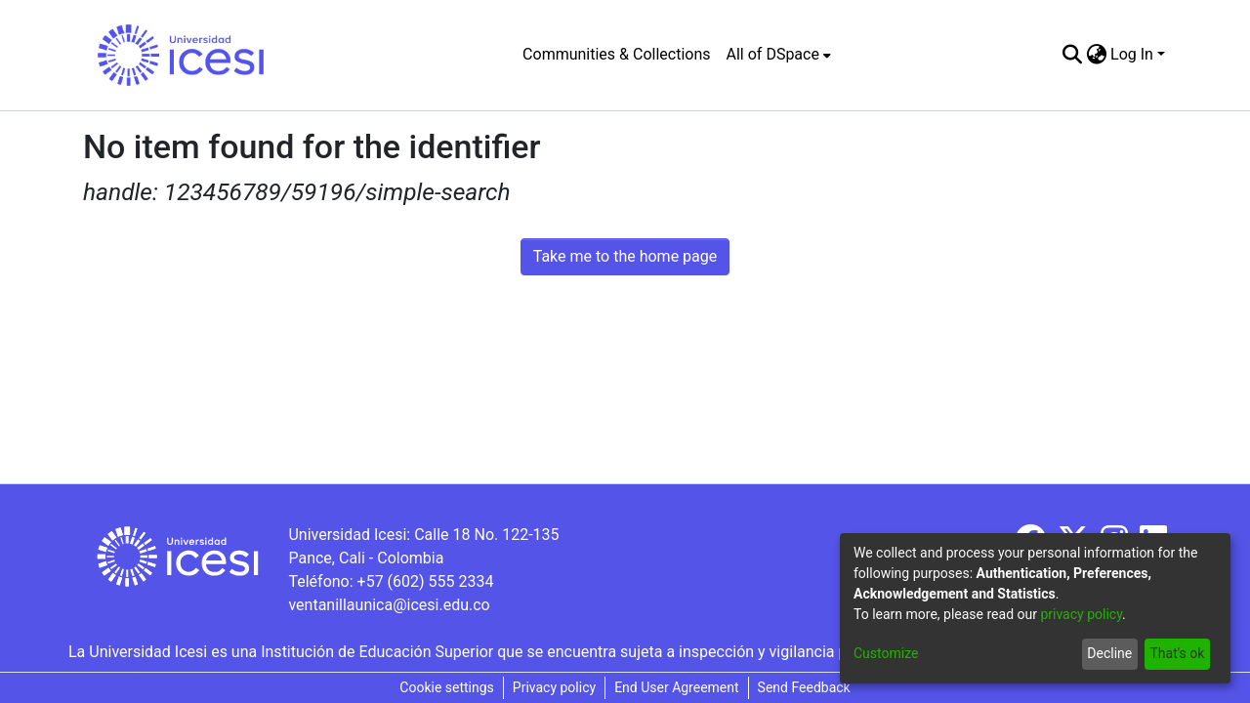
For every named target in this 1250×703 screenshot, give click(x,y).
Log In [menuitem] (1131, 54)
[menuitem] (779, 54)
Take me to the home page (625, 256)
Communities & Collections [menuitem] (616, 54)
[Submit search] (1072, 54)
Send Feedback (804, 687)
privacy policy (1081, 614)
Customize (886, 653)
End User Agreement (676, 687)
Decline (1109, 653)
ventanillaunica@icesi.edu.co (388, 605)
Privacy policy (554, 687)
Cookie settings (446, 687)
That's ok (1176, 653)
